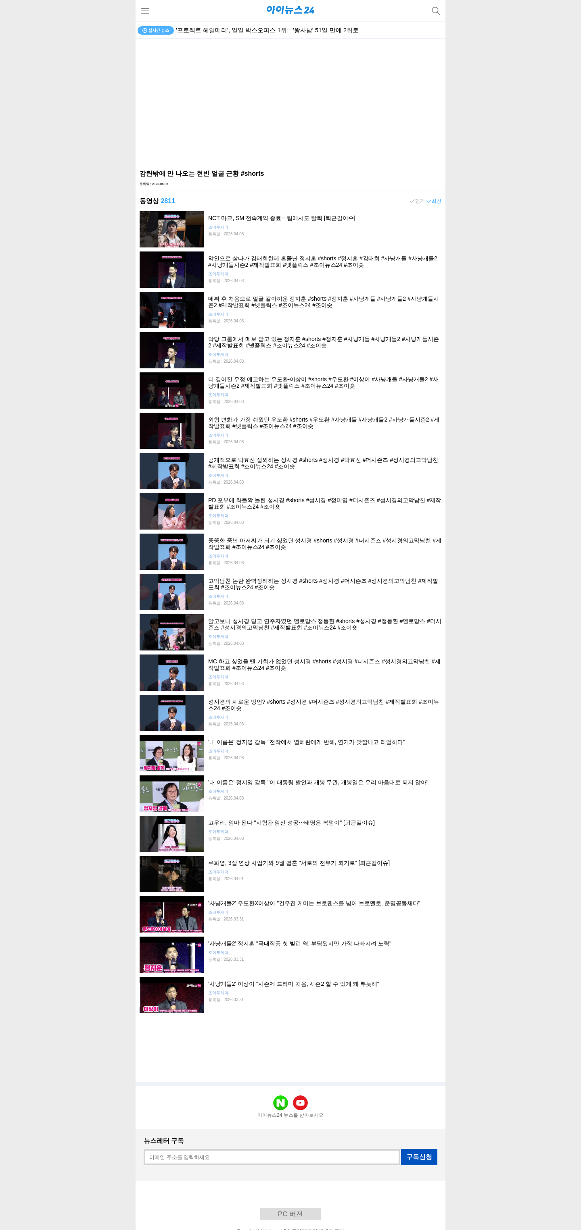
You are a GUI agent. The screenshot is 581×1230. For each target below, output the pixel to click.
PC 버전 (290, 1214)
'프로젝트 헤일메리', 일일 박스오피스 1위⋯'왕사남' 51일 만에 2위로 (267, 30)
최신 (436, 201)
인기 (420, 201)
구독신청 (419, 1156)
